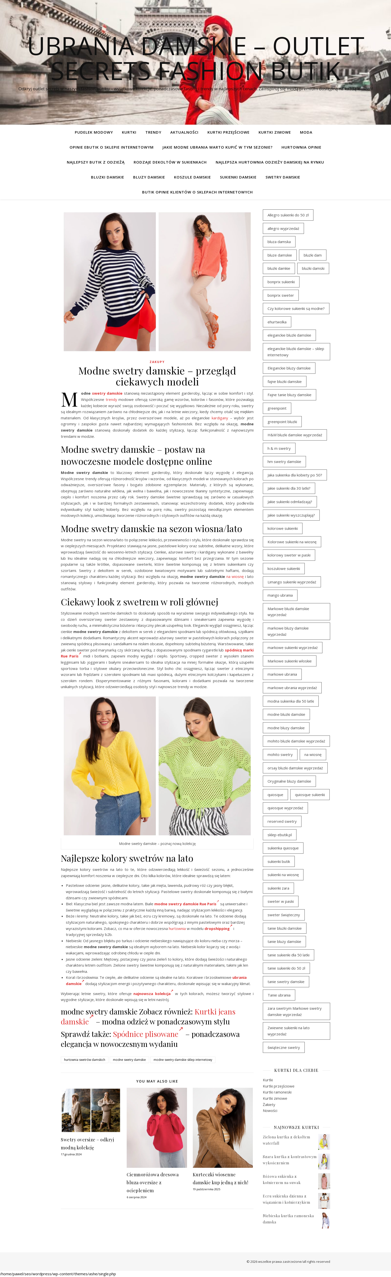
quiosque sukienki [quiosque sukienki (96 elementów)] (310, 794)
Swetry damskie (283, 177)
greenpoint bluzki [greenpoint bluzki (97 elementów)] (282, 421)
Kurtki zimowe (275, 132)
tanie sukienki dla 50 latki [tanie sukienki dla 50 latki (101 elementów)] (288, 954)
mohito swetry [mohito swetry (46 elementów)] (280, 754)
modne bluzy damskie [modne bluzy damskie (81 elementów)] (286, 727)
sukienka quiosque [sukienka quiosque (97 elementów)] (283, 847)
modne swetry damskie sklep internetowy (183, 1060)
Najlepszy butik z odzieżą (96, 162)
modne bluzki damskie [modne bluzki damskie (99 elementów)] (286, 714)
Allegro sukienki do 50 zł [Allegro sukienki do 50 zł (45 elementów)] (288, 214)
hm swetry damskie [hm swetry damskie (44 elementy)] (284, 461)
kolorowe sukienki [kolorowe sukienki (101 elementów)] (283, 528)
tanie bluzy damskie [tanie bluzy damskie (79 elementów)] (284, 941)
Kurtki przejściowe (228, 132)
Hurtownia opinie (301, 147)
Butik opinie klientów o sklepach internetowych (197, 191)
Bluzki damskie (107, 177)
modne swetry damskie (129, 1060)
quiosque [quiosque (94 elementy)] (275, 794)
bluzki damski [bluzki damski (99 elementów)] (313, 268)
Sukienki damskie (238, 177)
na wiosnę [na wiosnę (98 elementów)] (312, 754)
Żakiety (269, 1104)
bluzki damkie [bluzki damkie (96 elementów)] (279, 268)
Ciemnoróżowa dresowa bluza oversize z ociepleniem (153, 1182)
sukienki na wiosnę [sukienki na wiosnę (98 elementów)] (283, 874)
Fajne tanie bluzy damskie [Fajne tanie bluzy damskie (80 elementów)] (289, 394)
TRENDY (153, 132)
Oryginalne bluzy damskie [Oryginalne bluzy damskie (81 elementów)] (289, 781)
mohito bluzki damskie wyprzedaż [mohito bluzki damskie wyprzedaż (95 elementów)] (296, 740)
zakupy (157, 362)
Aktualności (184, 132)
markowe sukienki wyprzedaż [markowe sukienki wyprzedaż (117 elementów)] (293, 647)
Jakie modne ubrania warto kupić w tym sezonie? (218, 147)
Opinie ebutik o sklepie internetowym (112, 147)
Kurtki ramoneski (277, 1092)
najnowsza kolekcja (153, 993)
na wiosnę (235, 576)
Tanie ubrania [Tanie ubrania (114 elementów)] (279, 995)
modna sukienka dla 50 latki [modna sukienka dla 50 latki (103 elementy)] (291, 701)
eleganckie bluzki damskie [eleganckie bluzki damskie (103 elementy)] (289, 335)
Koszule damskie (192, 177)
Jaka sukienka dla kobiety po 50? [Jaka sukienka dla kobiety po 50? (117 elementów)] (295, 474)
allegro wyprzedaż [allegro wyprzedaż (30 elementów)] (283, 228)
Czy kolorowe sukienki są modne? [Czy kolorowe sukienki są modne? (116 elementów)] (296, 308)
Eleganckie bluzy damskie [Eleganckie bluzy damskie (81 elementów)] (289, 367)
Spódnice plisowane (148, 1034)
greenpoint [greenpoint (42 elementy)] (277, 408)
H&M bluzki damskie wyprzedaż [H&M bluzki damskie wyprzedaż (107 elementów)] (295, 434)
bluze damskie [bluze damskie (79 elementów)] (280, 255)
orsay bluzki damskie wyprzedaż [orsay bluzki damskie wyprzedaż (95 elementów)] (295, 767)
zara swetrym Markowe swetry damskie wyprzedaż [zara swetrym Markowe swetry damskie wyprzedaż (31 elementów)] (295, 1011)
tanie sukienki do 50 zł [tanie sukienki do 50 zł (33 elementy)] (286, 968)
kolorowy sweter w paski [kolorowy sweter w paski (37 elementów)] (289, 554)
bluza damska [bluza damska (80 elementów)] (279, 241)
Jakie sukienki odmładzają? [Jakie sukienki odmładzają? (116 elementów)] (290, 501)
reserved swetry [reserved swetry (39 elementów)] (282, 821)
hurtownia (177, 928)
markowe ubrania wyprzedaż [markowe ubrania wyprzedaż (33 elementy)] (292, 687)
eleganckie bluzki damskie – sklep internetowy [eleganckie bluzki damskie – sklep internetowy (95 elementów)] (296, 351)
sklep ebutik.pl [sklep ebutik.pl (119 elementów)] (280, 834)
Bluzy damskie (149, 177)
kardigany (220, 417)
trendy (111, 399)
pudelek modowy (94, 132)
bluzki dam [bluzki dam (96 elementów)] (313, 255)
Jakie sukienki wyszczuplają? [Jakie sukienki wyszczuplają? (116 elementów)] (291, 515)
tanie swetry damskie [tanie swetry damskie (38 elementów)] (286, 981)
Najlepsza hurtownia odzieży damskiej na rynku (270, 162)
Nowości (270, 1110)
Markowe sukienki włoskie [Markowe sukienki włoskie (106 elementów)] (290, 660)
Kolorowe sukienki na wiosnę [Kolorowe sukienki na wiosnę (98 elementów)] (292, 541)
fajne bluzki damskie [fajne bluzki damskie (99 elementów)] (285, 381)
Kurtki (129, 132)
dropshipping (218, 928)
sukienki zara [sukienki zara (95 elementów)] (278, 888)
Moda (306, 132)
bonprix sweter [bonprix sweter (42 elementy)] (281, 295)
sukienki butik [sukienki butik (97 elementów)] (279, 861)
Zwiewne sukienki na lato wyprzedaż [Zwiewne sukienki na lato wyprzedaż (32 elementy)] (289, 1030)
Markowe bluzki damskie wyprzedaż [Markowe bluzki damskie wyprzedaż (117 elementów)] (288, 611)
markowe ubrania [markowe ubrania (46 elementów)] (282, 674)
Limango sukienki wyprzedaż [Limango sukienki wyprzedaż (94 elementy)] (292, 581)
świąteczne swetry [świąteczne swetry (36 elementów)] (284, 1047)
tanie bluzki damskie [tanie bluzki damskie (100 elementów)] (285, 928)
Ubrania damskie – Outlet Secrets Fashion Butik (195, 58)
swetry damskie (107, 393)
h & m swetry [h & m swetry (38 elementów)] (279, 448)
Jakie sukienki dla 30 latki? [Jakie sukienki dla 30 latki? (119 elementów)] (289, 488)
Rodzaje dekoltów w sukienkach (170, 162)
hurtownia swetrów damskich (84, 1060)
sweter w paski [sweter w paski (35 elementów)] (281, 901)
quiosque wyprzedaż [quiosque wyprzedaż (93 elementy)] (285, 807)
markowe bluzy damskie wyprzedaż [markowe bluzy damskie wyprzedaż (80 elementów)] (288, 631)
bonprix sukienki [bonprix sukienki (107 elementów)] (281, 281)
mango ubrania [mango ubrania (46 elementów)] (280, 595)
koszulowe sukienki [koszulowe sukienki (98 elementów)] (284, 568)
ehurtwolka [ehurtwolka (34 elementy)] (277, 321)
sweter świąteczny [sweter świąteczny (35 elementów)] (284, 914)
